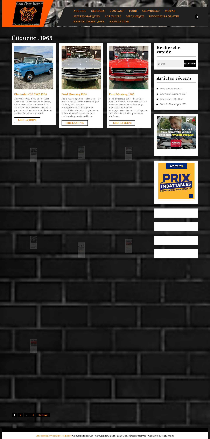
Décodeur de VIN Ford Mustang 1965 (128, 250)
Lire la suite (29, 120)
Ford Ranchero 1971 (171, 88)
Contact (117, 10)
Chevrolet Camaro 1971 (173, 93)
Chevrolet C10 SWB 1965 (30, 94)
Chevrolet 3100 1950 (171, 99)
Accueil (80, 10)
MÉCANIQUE (135, 16)
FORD (133, 10)
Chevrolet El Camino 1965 (33, 159)
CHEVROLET (151, 10)
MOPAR (170, 10)
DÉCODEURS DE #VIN (164, 16)
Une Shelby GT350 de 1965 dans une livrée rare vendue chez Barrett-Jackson (81, 255)
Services (98, 10)
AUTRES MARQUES (87, 16)
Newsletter (119, 21)
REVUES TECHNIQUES (89, 21)
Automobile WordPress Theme (54, 435)
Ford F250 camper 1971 (173, 104)
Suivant (43, 415)
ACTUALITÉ (113, 16)
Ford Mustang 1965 (74, 94)
